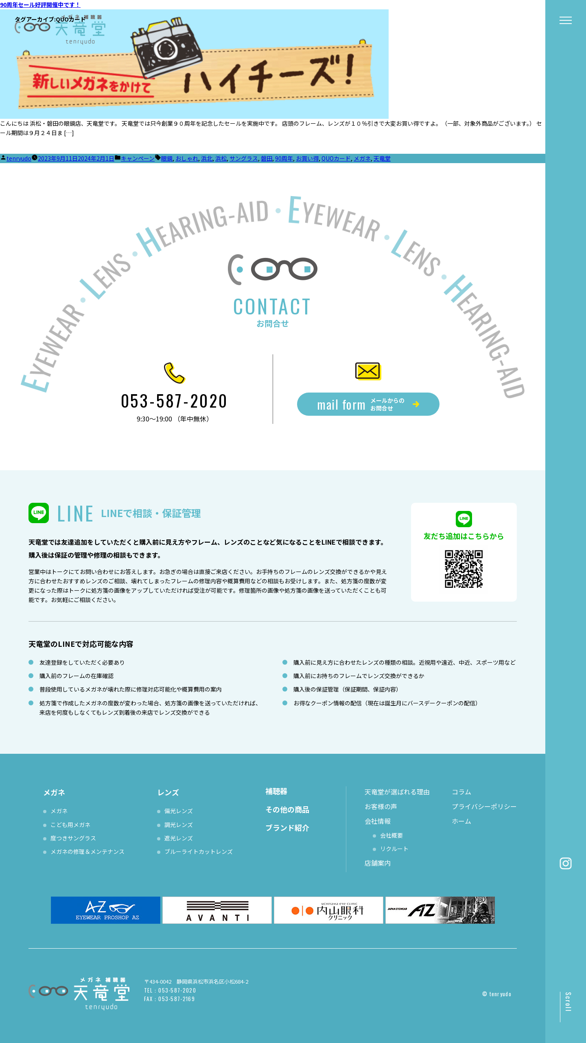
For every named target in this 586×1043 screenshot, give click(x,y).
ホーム (461, 821)
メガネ (362, 158)
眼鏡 (167, 158)
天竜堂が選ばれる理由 (397, 791)
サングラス (244, 158)
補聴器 (276, 791)
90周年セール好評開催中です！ (40, 4)
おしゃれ (186, 158)
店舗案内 (378, 863)
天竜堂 (382, 158)
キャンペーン (138, 158)
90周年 (284, 158)
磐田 (266, 158)
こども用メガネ (70, 824)
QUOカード (336, 158)
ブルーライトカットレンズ (198, 851)
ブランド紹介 (287, 827)
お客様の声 (381, 806)
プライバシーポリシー (484, 806)
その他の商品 (287, 809)
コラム (461, 791)
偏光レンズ (178, 811)
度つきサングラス (73, 838)
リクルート (394, 848)
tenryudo (19, 158)
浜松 (221, 158)
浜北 (206, 158)
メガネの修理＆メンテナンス (87, 851)
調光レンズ (178, 824)
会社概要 (391, 835)
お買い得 (307, 158)
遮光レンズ (178, 838)
